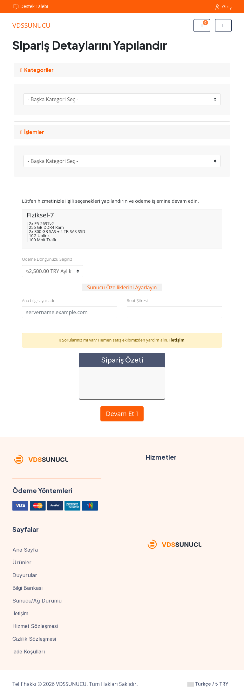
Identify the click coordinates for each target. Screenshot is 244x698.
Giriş (223, 7)
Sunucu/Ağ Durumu (37, 600)
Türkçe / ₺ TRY (207, 684)
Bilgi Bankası (27, 588)
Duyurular (24, 575)
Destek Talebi (30, 6)
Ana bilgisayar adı (38, 300)
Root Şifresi (137, 300)
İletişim (177, 340)
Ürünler (21, 562)
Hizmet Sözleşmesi (35, 626)
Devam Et (122, 413)
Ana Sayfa (25, 549)
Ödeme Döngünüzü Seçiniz (47, 259)
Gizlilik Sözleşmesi (34, 639)
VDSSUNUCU (31, 25)
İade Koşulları (28, 651)
